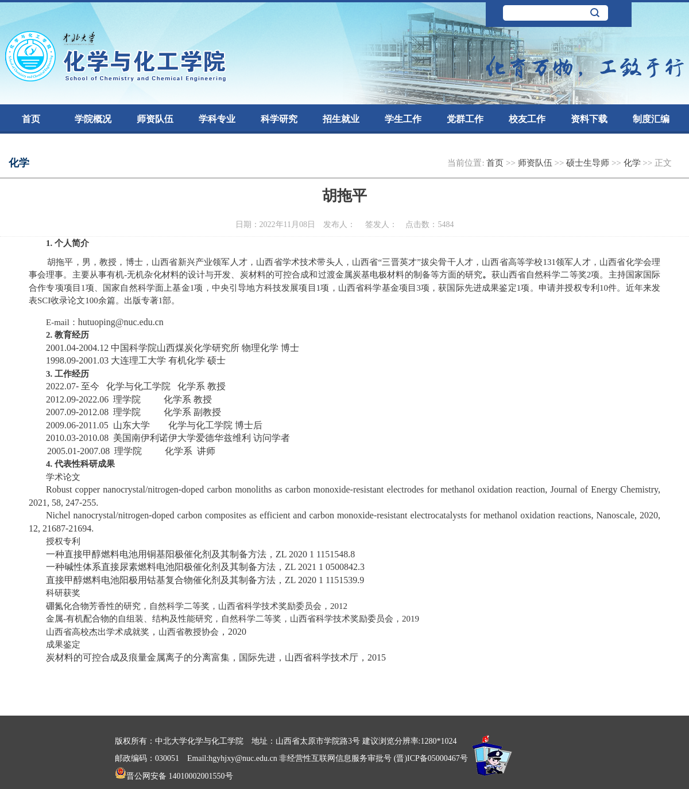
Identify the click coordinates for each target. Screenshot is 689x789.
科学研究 (279, 119)
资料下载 (589, 119)
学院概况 (93, 119)
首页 (31, 119)
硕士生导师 (588, 162)
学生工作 (403, 119)
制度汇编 (651, 119)
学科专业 (217, 119)
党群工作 (465, 119)
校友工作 (527, 119)
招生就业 (341, 119)
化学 (633, 162)
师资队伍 (155, 119)
